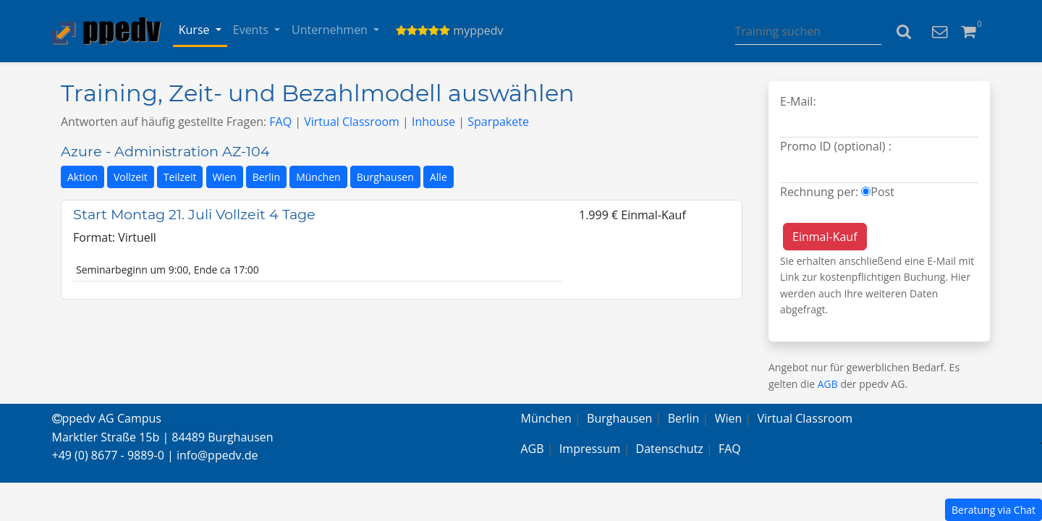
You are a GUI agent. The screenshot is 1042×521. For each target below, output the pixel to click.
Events (252, 30)
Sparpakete (498, 122)
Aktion (82, 177)
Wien (225, 177)
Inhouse (433, 122)
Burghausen (385, 177)
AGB (828, 384)
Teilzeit (180, 177)
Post (882, 192)
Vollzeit (131, 177)
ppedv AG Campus (106, 418)
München (318, 177)
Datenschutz (669, 449)
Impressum (589, 449)
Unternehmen (331, 30)
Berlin (266, 177)
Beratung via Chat (993, 510)
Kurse (196, 30)
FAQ (280, 122)
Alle (438, 177)
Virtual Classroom (351, 122)
